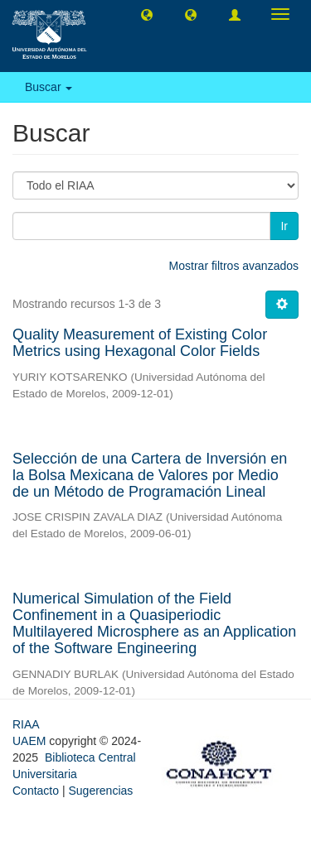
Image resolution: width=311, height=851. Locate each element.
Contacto (35, 790)
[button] (147, 14)
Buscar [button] (48, 87)
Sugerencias (100, 790)
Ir (284, 226)
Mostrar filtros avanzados (234, 265)
